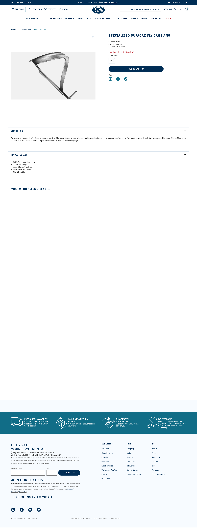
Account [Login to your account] (168, 9)
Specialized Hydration (41, 29)
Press (154, 453)
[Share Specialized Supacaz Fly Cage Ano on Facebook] (118, 79)
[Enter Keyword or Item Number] (140, 9)
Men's (80, 18)
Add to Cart (135, 69)
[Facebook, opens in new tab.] (22, 510)
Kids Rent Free (107, 466)
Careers (155, 462)
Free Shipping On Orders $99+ (97, 3)
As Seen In (156, 457)
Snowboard (56, 18)
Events (104, 474)
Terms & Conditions (100, 518)
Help (184, 2)
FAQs (129, 453)
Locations (105, 462)
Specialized (26, 29)
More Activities (139, 18)
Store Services (107, 453)
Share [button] (111, 75)
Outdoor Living (103, 18)
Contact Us (131, 462)
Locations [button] (35, 9)
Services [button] (50, 9)
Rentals (105, 457)
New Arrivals (33, 18)
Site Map (74, 518)
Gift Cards (106, 449)
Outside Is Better (158, 474)
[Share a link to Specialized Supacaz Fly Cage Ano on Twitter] (126, 79)
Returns (130, 457)
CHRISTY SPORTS (16, 2)
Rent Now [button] (17, 9)
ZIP (47, 468)
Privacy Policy (23, 492)
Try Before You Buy (109, 470)
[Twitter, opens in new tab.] (39, 510)
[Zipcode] (51, 473)
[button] (92, 36)
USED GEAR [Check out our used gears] (30, 2)
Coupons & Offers (134, 474)
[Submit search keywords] (157, 10)
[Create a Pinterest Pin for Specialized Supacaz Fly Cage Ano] (110, 79)
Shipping (130, 449)
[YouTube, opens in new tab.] (30, 510)
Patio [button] (63, 9)
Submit (67, 473)
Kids (89, 18)
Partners (155, 470)
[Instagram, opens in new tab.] (13, 510)
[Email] (28, 473)
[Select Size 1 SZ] (112, 61)
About (154, 449)
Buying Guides (132, 470)
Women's (69, 18)
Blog (153, 466)
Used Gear (106, 479)
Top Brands (156, 18)
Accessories (120, 18)
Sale (168, 18)
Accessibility (113, 518)
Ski (44, 18)
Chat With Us (174, 3)
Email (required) (16, 468)
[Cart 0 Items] (183, 9)
